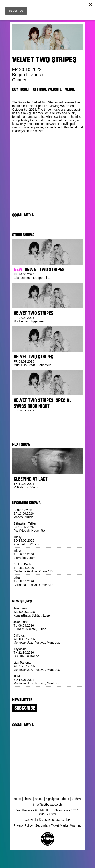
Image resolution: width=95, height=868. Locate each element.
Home (17, 799)
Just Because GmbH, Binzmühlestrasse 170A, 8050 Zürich (47, 812)
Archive (77, 799)
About (65, 799)
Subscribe (24, 708)
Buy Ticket (21, 89)
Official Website (47, 89)
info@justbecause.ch (47, 804)
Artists (39, 799)
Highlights (52, 799)
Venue (70, 89)
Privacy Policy (23, 825)
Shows (28, 799)
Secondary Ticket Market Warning (58, 825)
